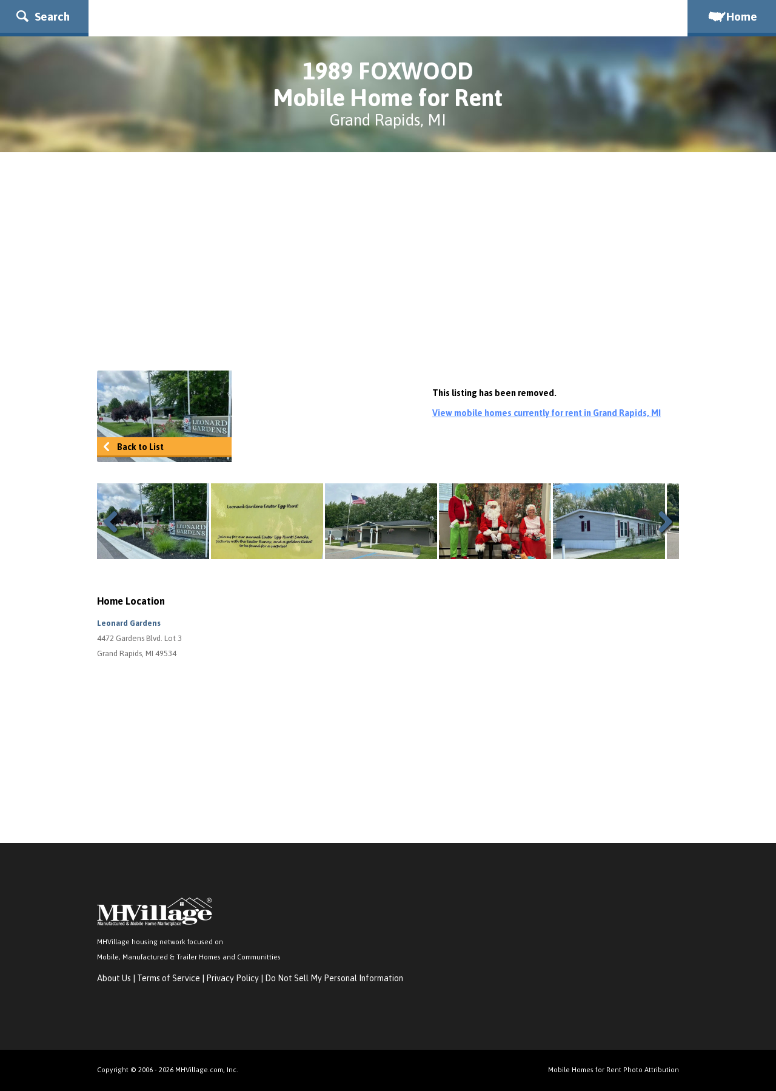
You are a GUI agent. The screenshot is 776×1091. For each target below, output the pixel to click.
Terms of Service (168, 978)
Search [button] (43, 16)
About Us (114, 978)
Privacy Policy (232, 978)
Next (661, 521)
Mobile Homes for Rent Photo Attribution (613, 1069)
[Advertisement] (388, 261)
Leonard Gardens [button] (129, 623)
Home (731, 16)
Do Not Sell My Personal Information (334, 978)
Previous (115, 521)
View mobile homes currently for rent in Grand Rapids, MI (546, 413)
